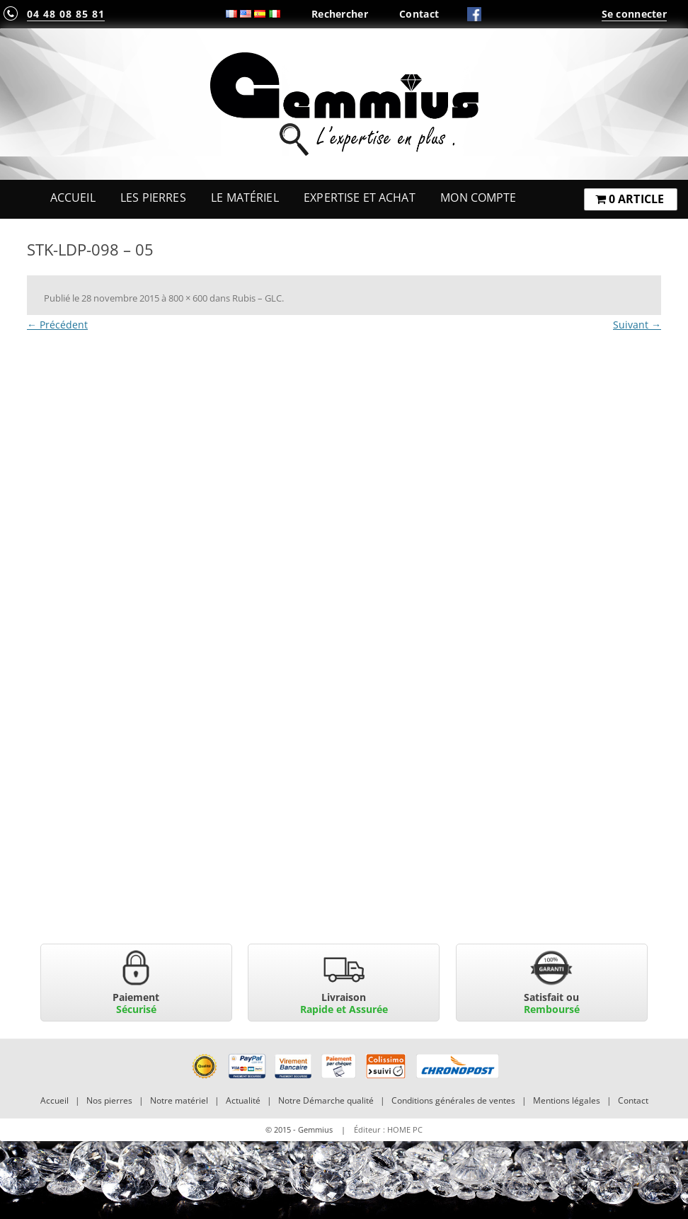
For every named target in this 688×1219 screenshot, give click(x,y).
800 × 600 (187, 298)
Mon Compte (478, 197)
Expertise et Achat (359, 197)
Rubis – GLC (257, 298)
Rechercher (339, 14)
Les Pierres (153, 197)
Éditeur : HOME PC (388, 1129)
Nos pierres (109, 1100)
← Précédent (57, 324)
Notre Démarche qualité (326, 1100)
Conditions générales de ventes (453, 1100)
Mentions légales (566, 1100)
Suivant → (637, 324)
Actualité (243, 1100)
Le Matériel (245, 197)
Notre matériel (179, 1100)
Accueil (73, 197)
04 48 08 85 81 (66, 14)
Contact (419, 14)
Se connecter (634, 14)
